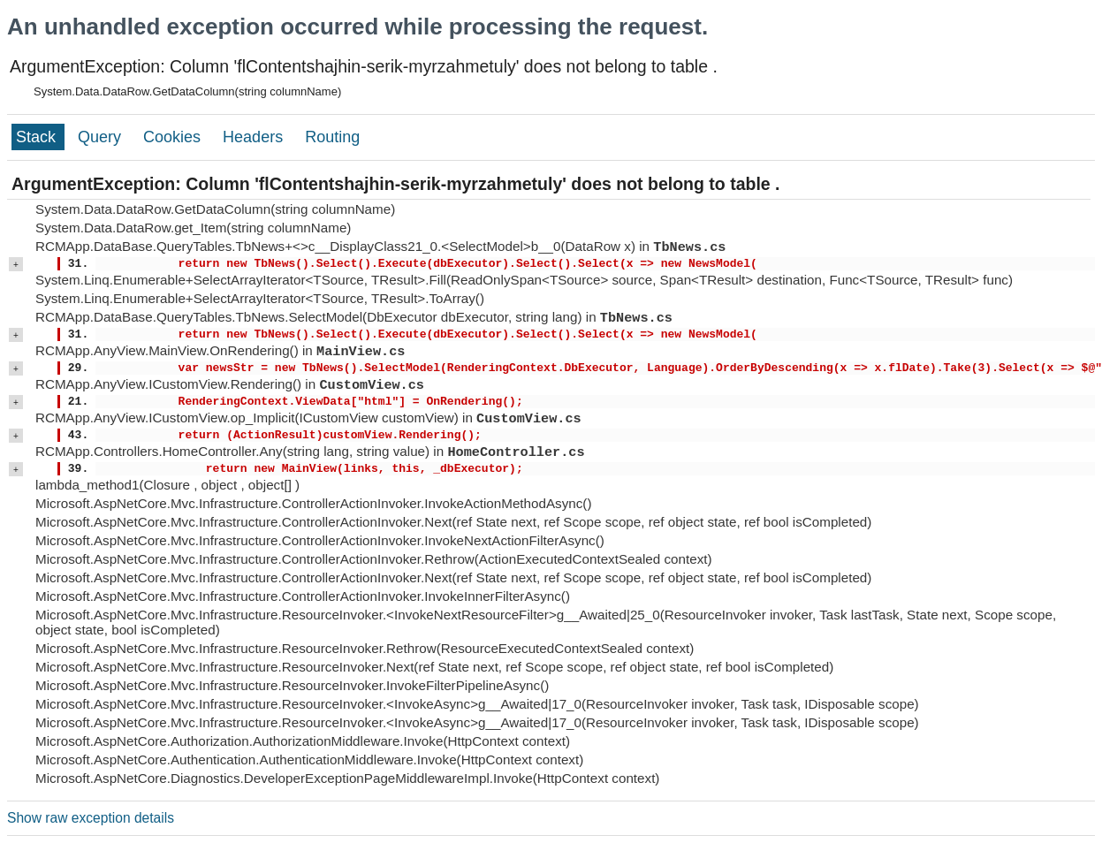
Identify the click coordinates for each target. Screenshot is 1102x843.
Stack (38, 137)
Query (101, 137)
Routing (332, 137)
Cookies (174, 137)
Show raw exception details (90, 817)
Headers (255, 137)
